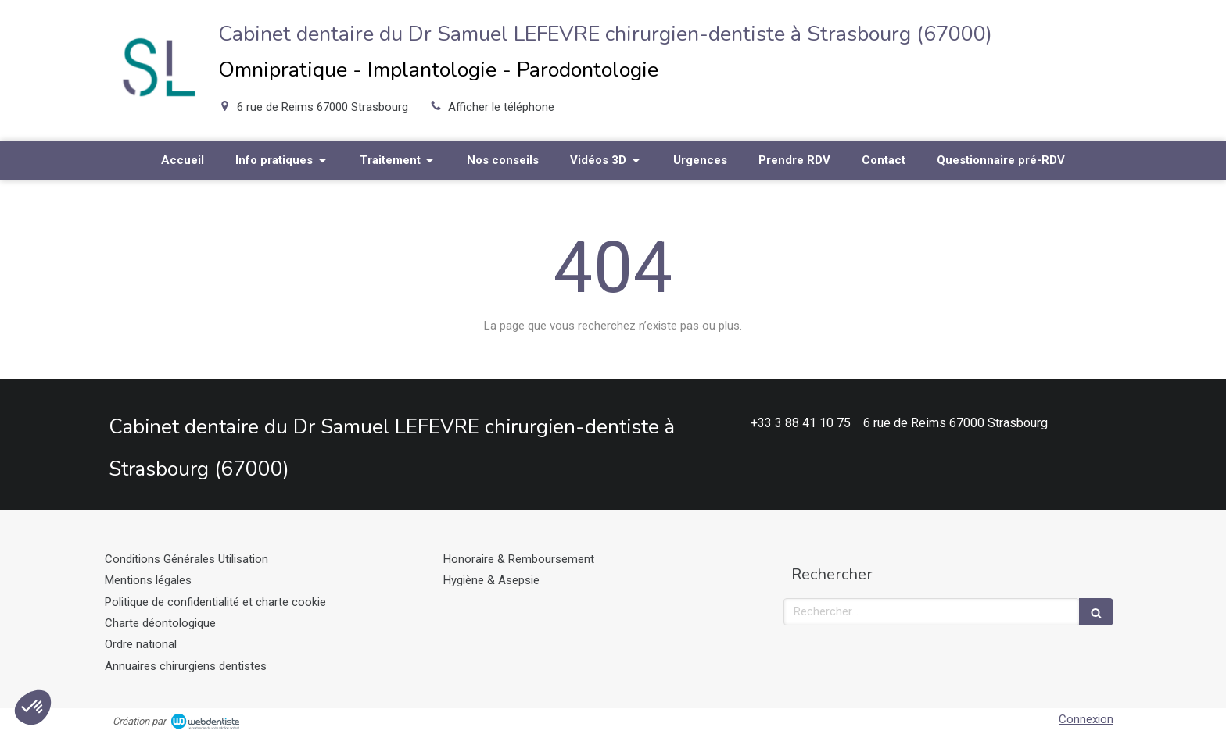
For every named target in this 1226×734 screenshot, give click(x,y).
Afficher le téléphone (501, 107)
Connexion (1086, 719)
